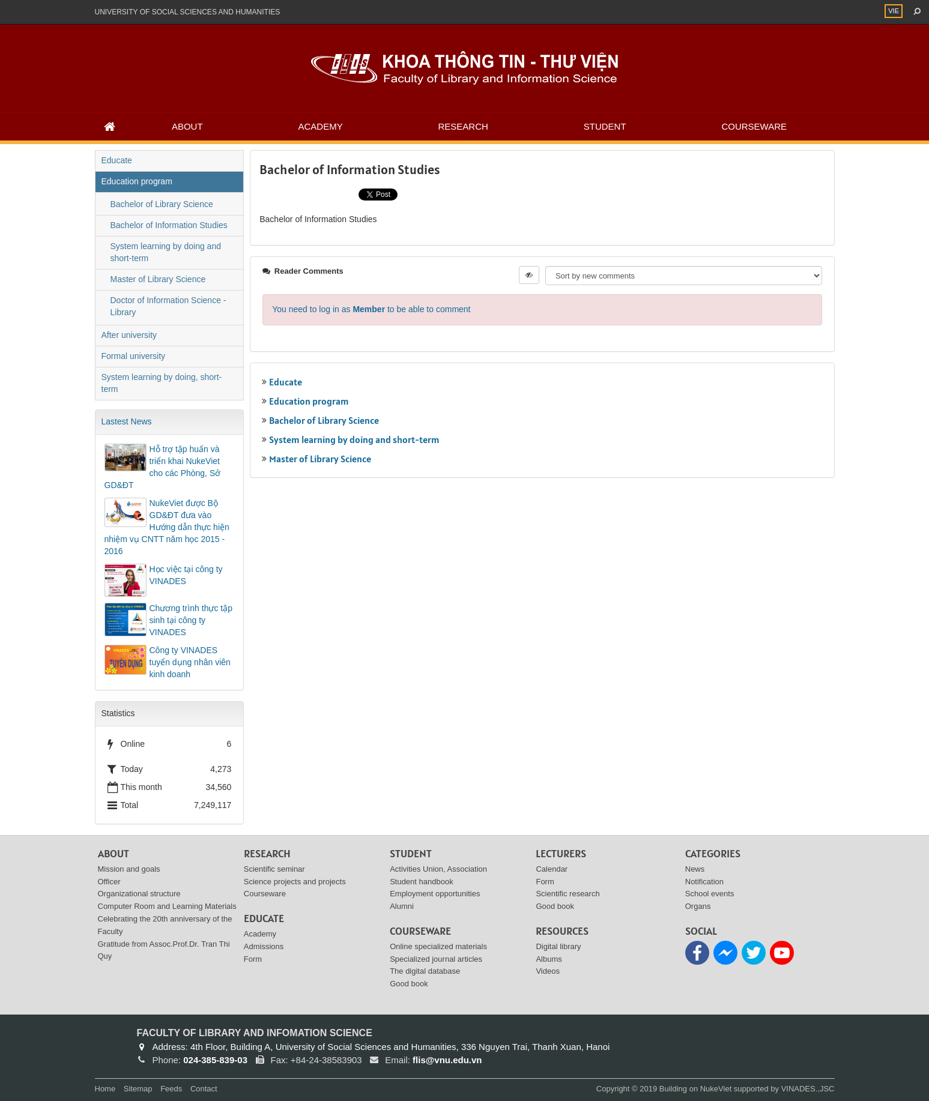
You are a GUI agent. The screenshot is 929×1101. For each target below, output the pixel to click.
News (695, 868)
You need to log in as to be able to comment (371, 309)
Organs (698, 906)
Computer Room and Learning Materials (167, 906)
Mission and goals (129, 868)
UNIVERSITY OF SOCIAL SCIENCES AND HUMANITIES (187, 12)
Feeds (171, 1088)
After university (129, 335)
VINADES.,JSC (808, 1088)
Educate (285, 382)
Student (605, 126)
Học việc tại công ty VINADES (186, 575)
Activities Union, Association (438, 868)
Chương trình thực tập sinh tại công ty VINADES (191, 620)
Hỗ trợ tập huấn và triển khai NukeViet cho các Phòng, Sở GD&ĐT (162, 467)
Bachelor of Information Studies (169, 225)
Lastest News (126, 421)
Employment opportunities (435, 893)
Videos (548, 971)
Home (105, 1088)
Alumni (402, 906)
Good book (409, 983)
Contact (203, 1088)
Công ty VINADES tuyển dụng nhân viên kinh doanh (190, 662)
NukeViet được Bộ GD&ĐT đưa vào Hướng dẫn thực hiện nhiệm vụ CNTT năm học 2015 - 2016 (166, 527)
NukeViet (716, 1088)
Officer (109, 881)
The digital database (425, 971)
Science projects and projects (295, 881)
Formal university (133, 356)
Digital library (558, 946)
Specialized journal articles (436, 959)
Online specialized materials (438, 946)
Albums (548, 959)
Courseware (754, 126)
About (187, 126)
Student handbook (421, 881)
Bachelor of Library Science (324, 420)
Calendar (551, 868)
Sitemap (138, 1088)
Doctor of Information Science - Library (168, 306)
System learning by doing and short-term (354, 439)
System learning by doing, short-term (161, 383)
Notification (704, 881)
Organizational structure (139, 893)
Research (463, 126)
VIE (893, 10)
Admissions (263, 946)
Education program (309, 401)
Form (253, 959)
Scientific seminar (274, 868)
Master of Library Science (320, 459)
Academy (320, 126)
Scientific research (567, 893)
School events (709, 893)
